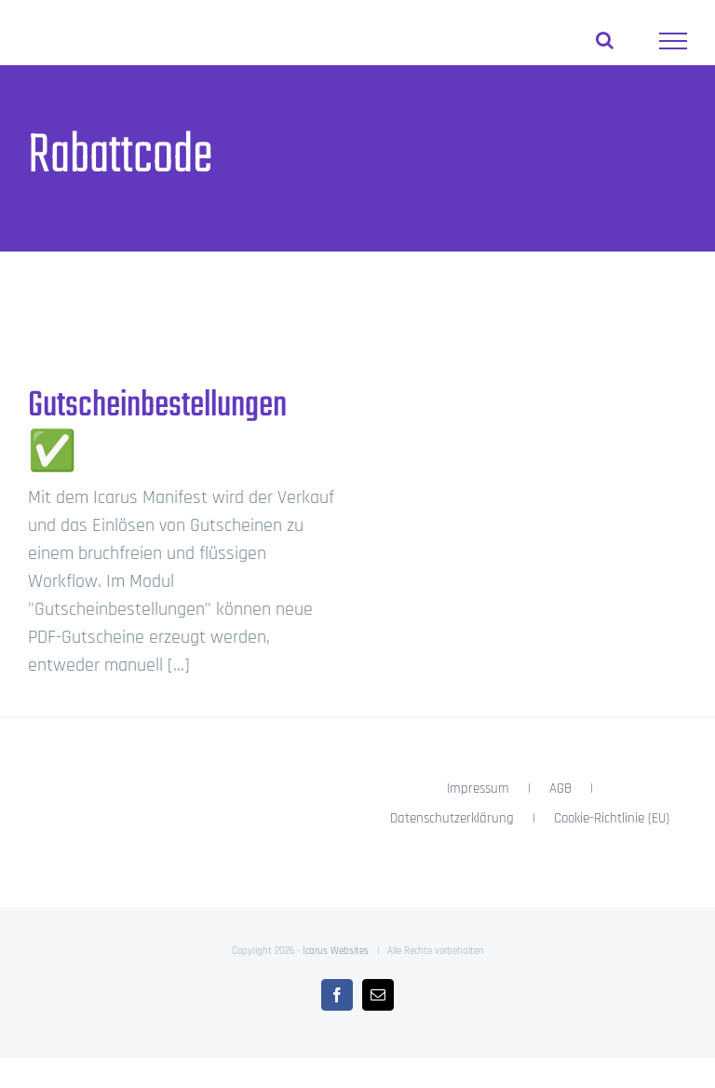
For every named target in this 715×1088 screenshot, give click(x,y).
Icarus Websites (336, 951)
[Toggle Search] (605, 40)
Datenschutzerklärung (452, 818)
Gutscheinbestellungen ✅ (157, 430)
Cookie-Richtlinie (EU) (611, 818)
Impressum (478, 788)
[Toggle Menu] (673, 41)
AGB (560, 788)
